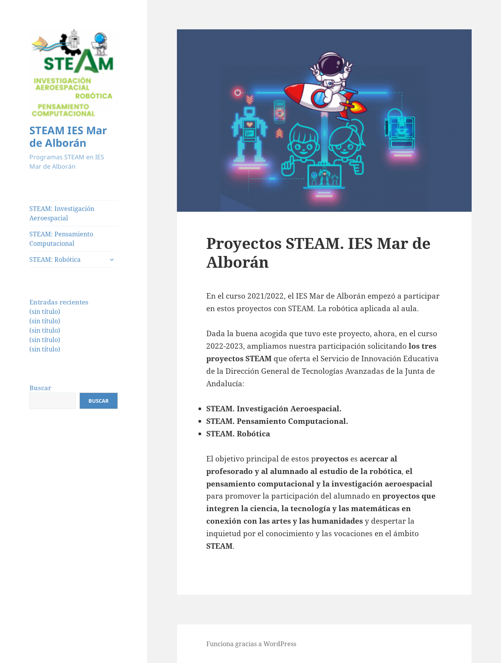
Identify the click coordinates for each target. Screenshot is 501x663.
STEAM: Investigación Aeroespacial (61, 213)
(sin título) (44, 311)
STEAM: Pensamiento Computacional (61, 239)
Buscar (40, 388)
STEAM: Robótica (55, 259)
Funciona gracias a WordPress (251, 644)
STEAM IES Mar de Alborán (68, 136)
